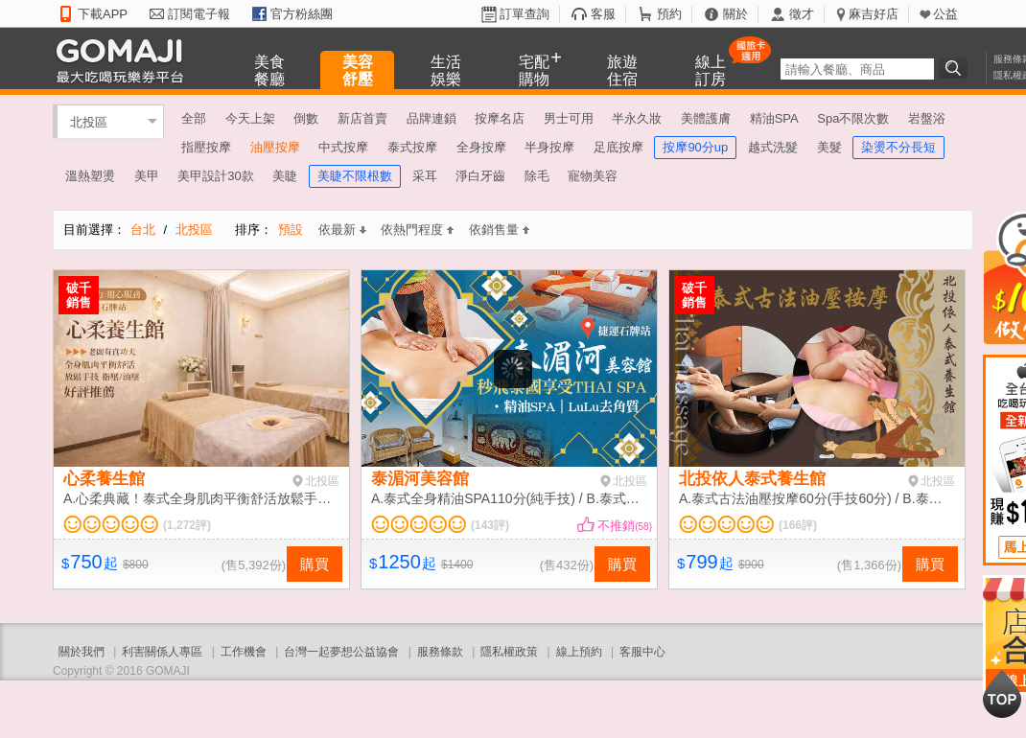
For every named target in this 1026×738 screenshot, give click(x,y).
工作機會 (244, 651)
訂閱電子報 (199, 14)
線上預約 (579, 651)
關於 (735, 14)
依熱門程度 (417, 229)
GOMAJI (124, 60)
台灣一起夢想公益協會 (341, 651)
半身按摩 (549, 147)
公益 (945, 14)
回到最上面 (1002, 694)
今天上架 (250, 118)
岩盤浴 (926, 118)
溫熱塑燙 (90, 176)
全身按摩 (481, 147)
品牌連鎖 (431, 118)
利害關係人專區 (162, 651)
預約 (669, 14)
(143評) (490, 525)
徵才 (801, 14)
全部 (193, 118)
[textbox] (857, 69)
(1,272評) (187, 525)
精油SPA (774, 118)
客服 (603, 14)
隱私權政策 (509, 651)
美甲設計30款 (215, 176)
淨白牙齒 (480, 176)
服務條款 (440, 651)
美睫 (284, 176)
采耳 (424, 176)
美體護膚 (706, 118)
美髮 (829, 147)
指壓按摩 (206, 147)
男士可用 (569, 118)
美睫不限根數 (354, 176)
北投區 (88, 121)
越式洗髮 (773, 147)
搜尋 (956, 68)
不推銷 (624, 526)
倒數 (305, 118)
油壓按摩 (275, 147)
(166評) (798, 525)
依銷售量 (499, 229)
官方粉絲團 (301, 14)
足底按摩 (618, 147)
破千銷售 (78, 295)
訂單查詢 (524, 14)
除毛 (537, 176)
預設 (290, 229)
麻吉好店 (873, 14)
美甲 (146, 176)
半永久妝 (637, 118)
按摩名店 (500, 118)
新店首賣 (362, 118)
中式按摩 (343, 147)
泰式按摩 (412, 147)
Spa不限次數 (853, 118)
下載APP (103, 14)
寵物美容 (593, 176)
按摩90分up (695, 147)
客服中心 (642, 651)
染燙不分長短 (898, 147)
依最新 (342, 229)
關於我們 (81, 651)
